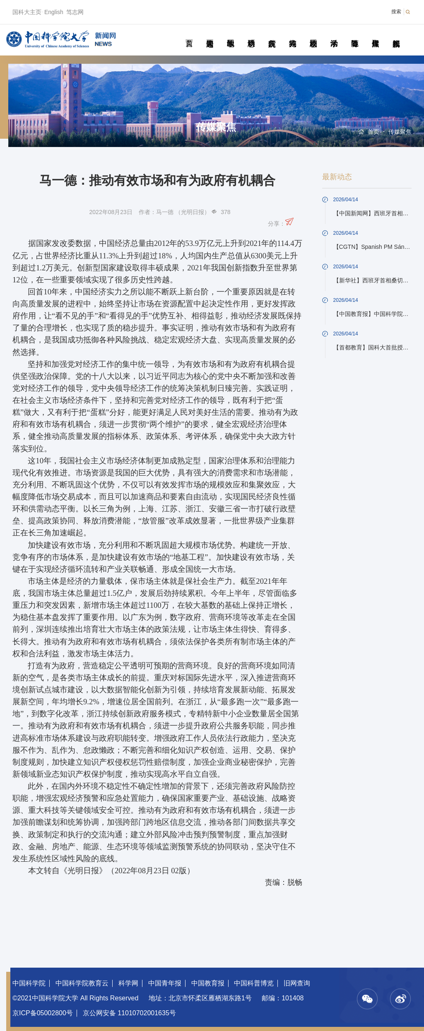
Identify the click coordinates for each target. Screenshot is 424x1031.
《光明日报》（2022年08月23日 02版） (127, 870)
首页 (189, 34)
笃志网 (75, 12)
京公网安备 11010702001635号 (129, 1013)
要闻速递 (209, 34)
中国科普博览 (254, 983)
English (53, 12)
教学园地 (230, 34)
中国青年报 (164, 983)
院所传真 (272, 34)
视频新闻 (396, 34)
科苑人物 (292, 34)
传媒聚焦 (375, 34)
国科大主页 (26, 12)
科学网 (128, 983)
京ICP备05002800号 (42, 1013)
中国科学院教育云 (81, 983)
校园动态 (313, 34)
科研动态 (251, 34)
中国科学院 (29, 983)
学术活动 (334, 34)
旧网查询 (297, 983)
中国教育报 (207, 983)
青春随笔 (354, 34)
